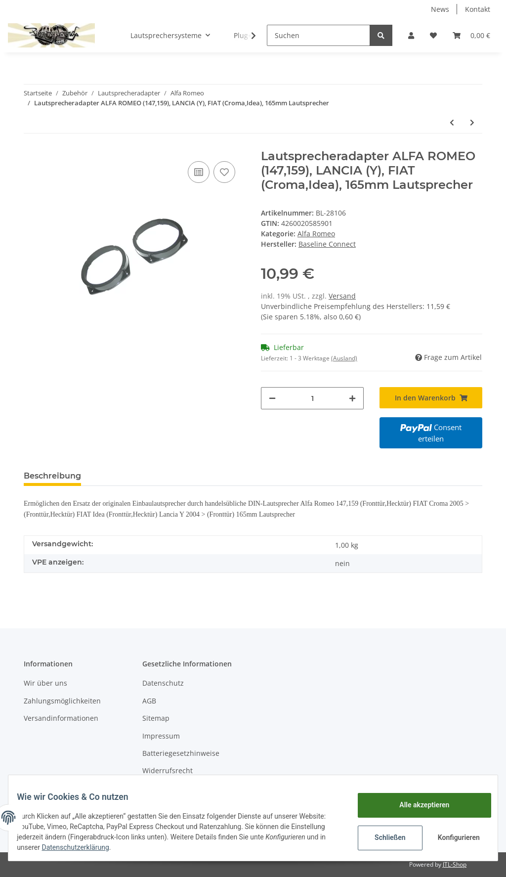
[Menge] (312, 398)
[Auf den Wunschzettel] (224, 172)
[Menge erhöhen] (352, 398)
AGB (149, 700)
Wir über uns (45, 683)
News (440, 9)
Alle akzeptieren (417, 805)
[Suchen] (318, 35)
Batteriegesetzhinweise (180, 753)
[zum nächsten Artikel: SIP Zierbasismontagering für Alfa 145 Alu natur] (472, 122)
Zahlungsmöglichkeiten (62, 700)
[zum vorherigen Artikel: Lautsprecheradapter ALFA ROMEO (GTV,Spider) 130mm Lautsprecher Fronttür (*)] (452, 122)
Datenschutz (163, 683)
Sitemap (155, 718)
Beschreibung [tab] (52, 476)
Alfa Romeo (316, 233)
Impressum (161, 736)
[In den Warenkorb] (431, 397)
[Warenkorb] (471, 35)
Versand (342, 296)
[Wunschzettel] (433, 35)
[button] (411, 35)
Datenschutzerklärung (144, 847)
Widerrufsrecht (167, 770)
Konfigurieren (452, 837)
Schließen (382, 837)
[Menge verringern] (272, 398)
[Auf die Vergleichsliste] (199, 172)
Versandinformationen (61, 718)
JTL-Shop (454, 864)
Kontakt (477, 9)
